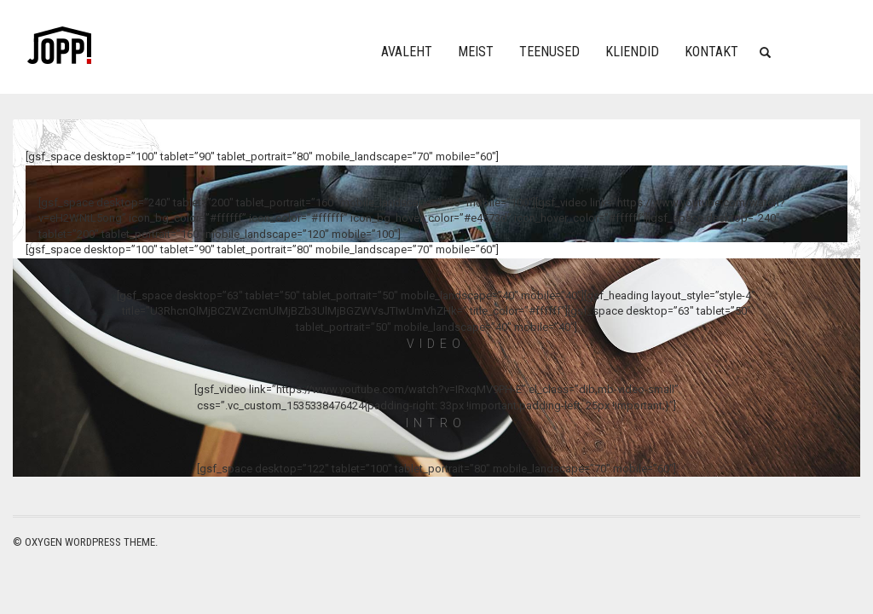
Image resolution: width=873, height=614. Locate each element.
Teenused (549, 51)
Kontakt (711, 51)
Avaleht (406, 51)
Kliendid (632, 51)
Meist (476, 51)
